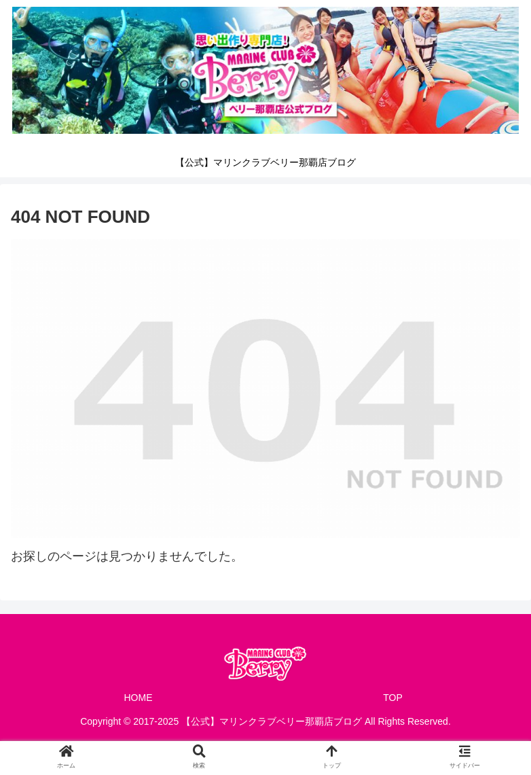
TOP (393, 697)
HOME (138, 697)
